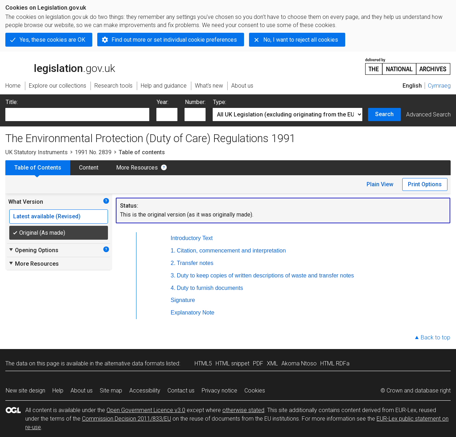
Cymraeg (439, 85)
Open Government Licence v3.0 (146, 410)
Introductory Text (192, 238)
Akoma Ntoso (299, 363)
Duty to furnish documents (210, 288)
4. (173, 288)
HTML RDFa (334, 363)
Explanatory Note (192, 312)
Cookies (254, 390)
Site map (111, 390)
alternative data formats (134, 363)
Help (57, 390)
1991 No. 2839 (93, 152)
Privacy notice (219, 390)
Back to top (435, 337)
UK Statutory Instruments (36, 152)
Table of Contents (37, 167)
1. (173, 251)
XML (272, 363)
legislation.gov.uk (60, 65)
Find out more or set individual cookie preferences (174, 39)
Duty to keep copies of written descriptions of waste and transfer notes (265, 275)
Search (384, 114)
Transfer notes (195, 263)
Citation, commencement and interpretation (231, 251)
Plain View (380, 184)
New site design (25, 390)
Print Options (425, 184)
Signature (183, 300)
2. (173, 263)
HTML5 (203, 363)
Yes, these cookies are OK (52, 39)
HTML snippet (232, 363)
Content (88, 167)
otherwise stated (243, 410)
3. (173, 275)
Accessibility (144, 390)
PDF (258, 363)
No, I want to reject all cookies (300, 39)
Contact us (181, 390)
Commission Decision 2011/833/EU (126, 418)
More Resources (137, 167)
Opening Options (33, 250)
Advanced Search (428, 114)
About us (82, 390)
